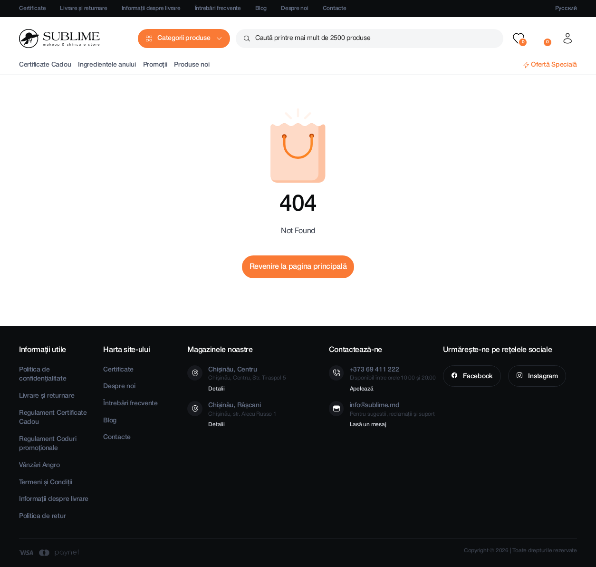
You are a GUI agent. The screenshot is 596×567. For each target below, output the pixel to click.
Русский (566, 8)
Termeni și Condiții (45, 482)
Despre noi (294, 8)
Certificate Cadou (45, 65)
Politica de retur (42, 516)
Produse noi (191, 65)
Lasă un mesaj (368, 424)
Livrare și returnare (83, 8)
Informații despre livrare (151, 8)
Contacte (334, 8)
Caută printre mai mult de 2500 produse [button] (312, 38)
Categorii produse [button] (183, 38)
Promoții (155, 65)
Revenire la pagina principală (298, 267)
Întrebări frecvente (218, 8)
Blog (261, 8)
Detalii (216, 388)
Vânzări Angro (39, 465)
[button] (518, 38)
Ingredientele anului (106, 65)
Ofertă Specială (554, 65)
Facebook (476, 376)
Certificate (32, 8)
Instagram (542, 376)
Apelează (362, 388)
